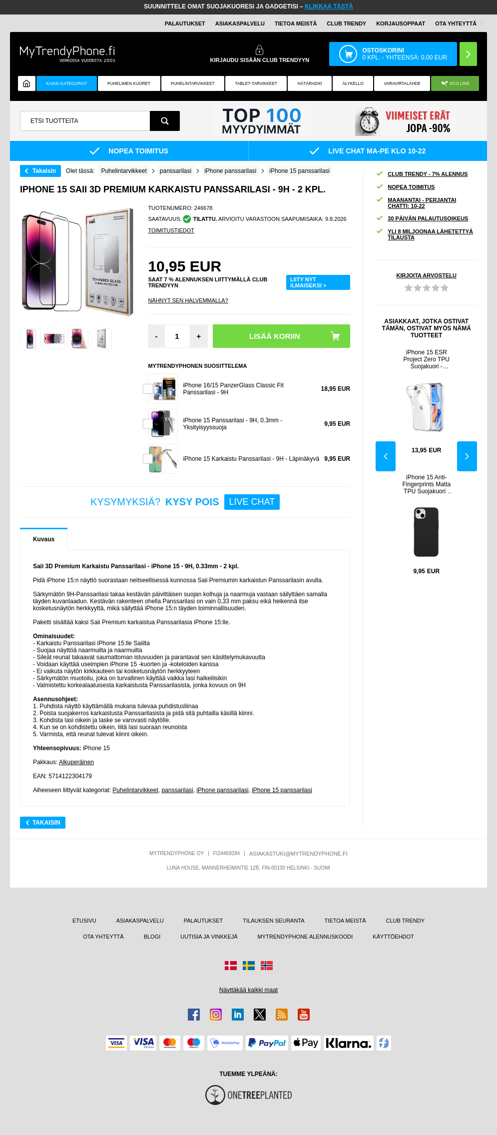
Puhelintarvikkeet (135, 790)
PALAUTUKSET (185, 23)
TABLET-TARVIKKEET (256, 83)
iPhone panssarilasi (222, 790)
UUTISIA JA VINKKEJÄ (208, 937)
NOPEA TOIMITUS (405, 187)
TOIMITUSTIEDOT (171, 230)
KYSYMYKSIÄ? (185, 502)
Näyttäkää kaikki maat (248, 990)
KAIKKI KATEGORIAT (66, 83)
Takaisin (44, 170)
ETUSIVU (84, 921)
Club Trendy (346, 23)
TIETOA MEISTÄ (296, 23)
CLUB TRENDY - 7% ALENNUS (422, 174)
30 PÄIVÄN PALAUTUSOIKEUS (422, 218)
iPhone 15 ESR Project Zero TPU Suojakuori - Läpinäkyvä (427, 359)
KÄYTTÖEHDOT (393, 937)
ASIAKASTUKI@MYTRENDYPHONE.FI (298, 854)
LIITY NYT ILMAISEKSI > (308, 282)
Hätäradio (310, 83)
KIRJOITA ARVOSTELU (426, 275)
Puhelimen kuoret (128, 83)
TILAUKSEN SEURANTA (273, 921)
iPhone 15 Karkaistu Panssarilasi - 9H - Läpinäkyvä (251, 458)
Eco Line (455, 83)
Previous (386, 456)
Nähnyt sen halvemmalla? (188, 300)
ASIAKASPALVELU (240, 23)
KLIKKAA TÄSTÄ (329, 6)
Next (467, 456)
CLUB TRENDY (405, 921)
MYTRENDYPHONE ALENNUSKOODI (305, 937)
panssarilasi (177, 790)
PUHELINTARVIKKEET (193, 83)
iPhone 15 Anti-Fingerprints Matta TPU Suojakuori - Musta (426, 484)
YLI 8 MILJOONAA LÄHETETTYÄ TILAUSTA (424, 234)
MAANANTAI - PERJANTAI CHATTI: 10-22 (416, 203)
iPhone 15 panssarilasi (282, 790)
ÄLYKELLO (353, 83)
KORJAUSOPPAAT (400, 23)
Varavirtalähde (402, 83)
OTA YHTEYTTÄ (456, 23)
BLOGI (152, 937)
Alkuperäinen (76, 762)
